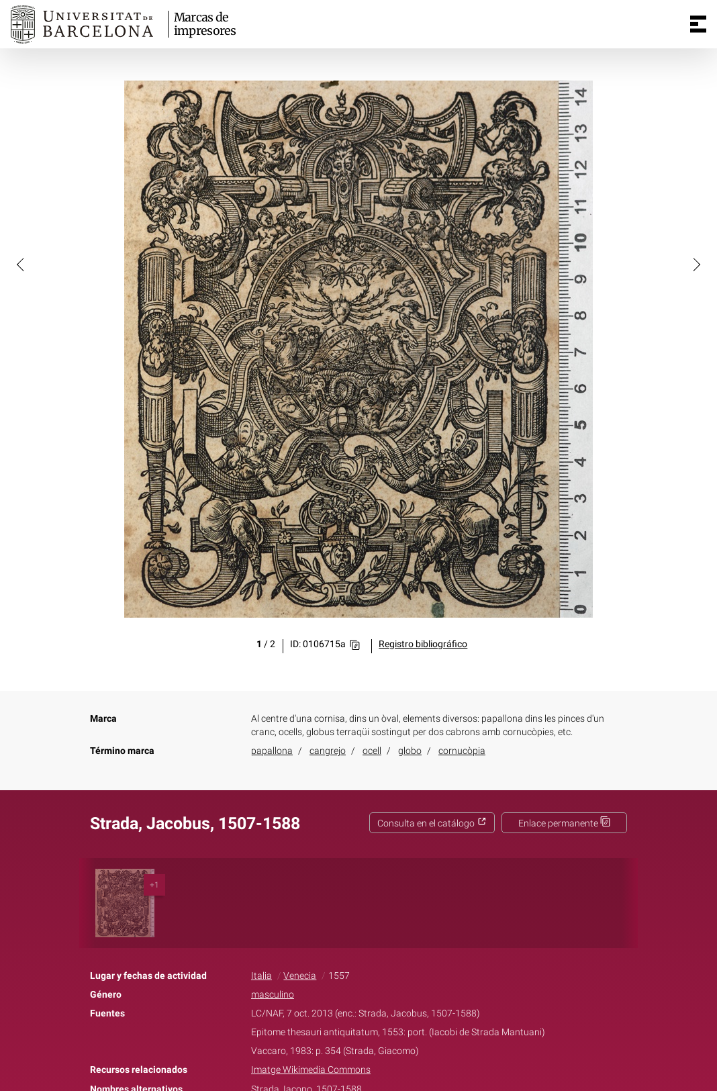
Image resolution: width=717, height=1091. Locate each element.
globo (410, 751)
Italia (261, 976)
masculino (272, 994)
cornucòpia (461, 751)
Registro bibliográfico (423, 644)
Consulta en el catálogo (432, 823)
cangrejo (327, 751)
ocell (372, 751)
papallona (272, 751)
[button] (21, 264)
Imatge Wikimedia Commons (311, 1070)
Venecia (299, 976)
